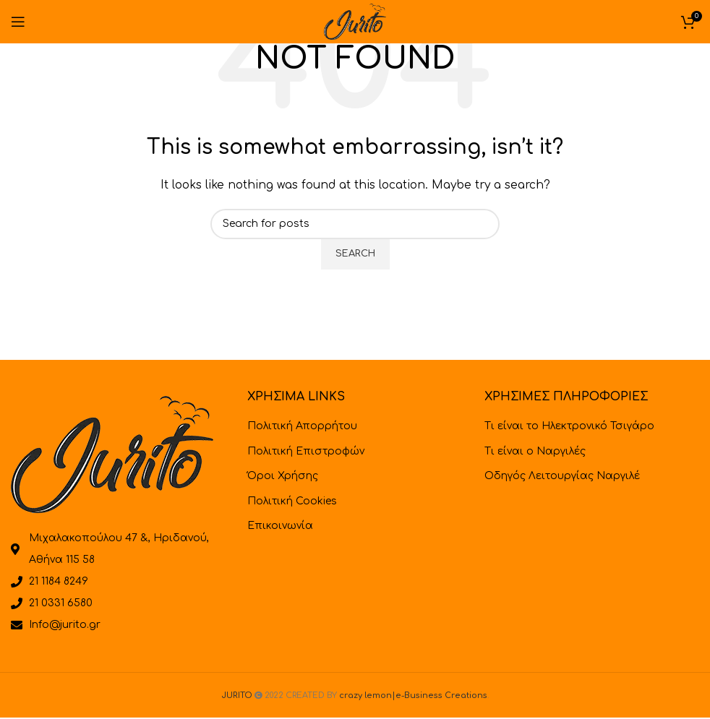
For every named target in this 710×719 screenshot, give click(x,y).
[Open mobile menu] (18, 21)
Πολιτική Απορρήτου (302, 426)
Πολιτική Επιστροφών (305, 451)
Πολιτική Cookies (292, 501)
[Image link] (112, 454)
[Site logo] (355, 21)
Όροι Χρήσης (282, 475)
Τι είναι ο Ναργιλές (535, 451)
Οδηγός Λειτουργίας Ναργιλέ (562, 475)
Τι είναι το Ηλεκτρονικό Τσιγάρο (569, 426)
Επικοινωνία (280, 525)
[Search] (355, 224)
